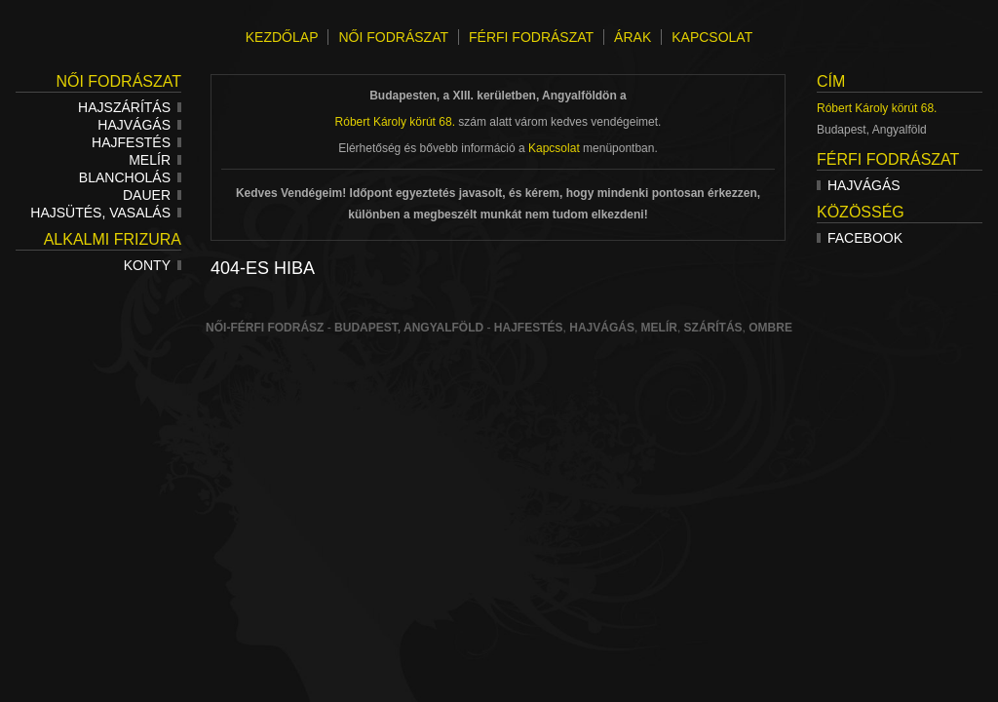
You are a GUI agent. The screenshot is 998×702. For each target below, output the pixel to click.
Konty (152, 265)
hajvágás (601, 327)
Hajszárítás (129, 107)
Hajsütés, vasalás (105, 212)
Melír (155, 160)
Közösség (860, 212)
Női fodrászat (118, 81)
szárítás (713, 327)
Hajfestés (136, 142)
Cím (831, 81)
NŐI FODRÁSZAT (393, 37)
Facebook (859, 238)
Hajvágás (139, 125)
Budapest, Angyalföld (408, 327)
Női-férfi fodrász (265, 327)
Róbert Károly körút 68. (877, 108)
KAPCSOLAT (712, 37)
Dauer (152, 195)
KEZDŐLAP (282, 37)
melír (659, 327)
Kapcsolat (554, 148)
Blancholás (130, 177)
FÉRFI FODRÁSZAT (531, 37)
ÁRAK (632, 37)
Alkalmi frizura (112, 239)
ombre (770, 327)
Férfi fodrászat (888, 159)
